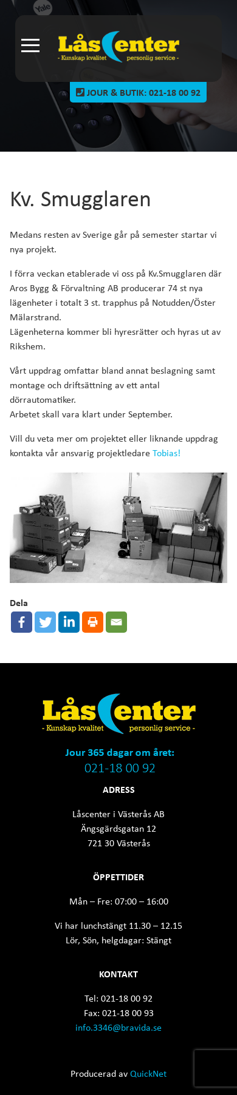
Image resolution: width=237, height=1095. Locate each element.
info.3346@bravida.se (118, 1027)
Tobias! (166, 452)
